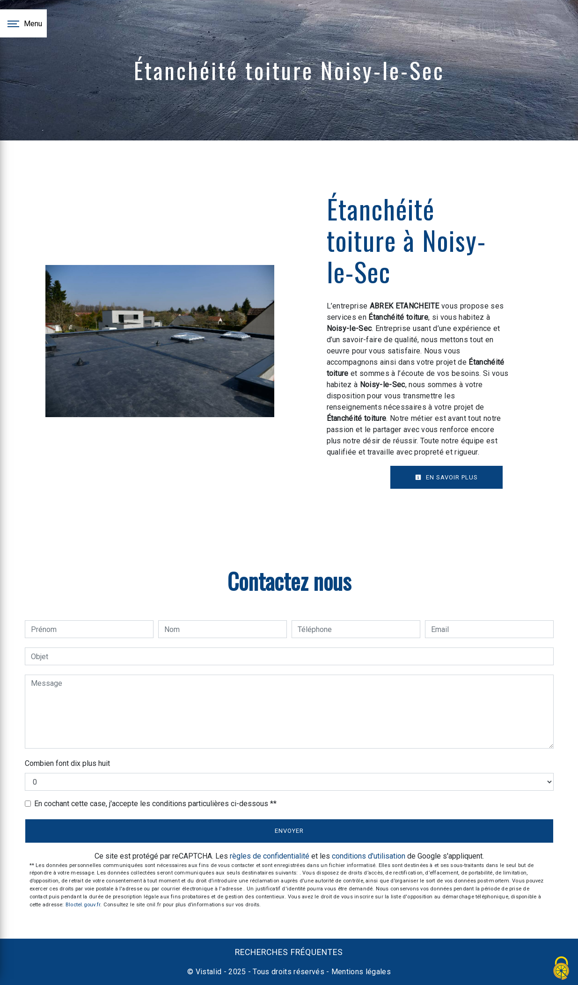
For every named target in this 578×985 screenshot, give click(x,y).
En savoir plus (446, 477)
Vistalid (209, 971)
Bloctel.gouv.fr (83, 905)
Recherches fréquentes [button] (289, 952)
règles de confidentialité (269, 856)
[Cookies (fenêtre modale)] (561, 969)
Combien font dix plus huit (67, 763)
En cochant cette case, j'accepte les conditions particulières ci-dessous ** (155, 803)
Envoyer (289, 830)
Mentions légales (360, 971)
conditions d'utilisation (368, 856)
